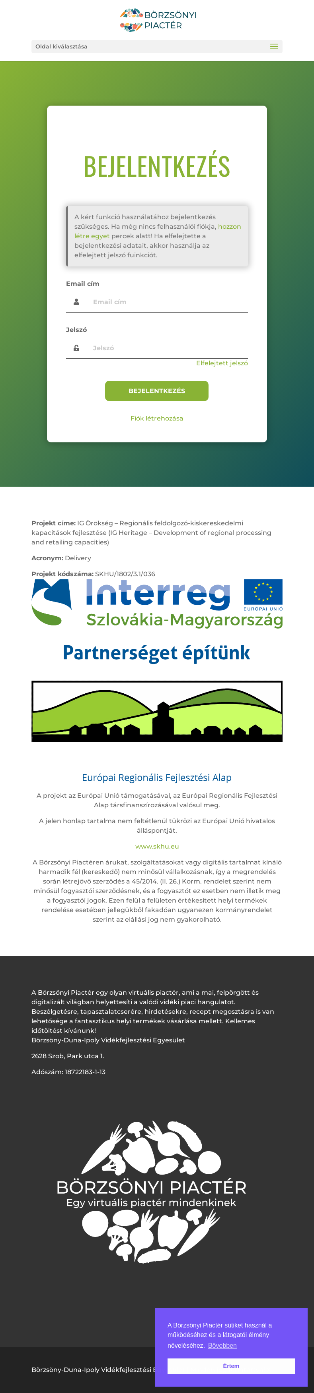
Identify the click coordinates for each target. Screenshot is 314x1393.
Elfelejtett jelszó (222, 363)
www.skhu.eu (157, 846)
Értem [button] (231, 1366)
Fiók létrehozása (157, 418)
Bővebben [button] (222, 1345)
